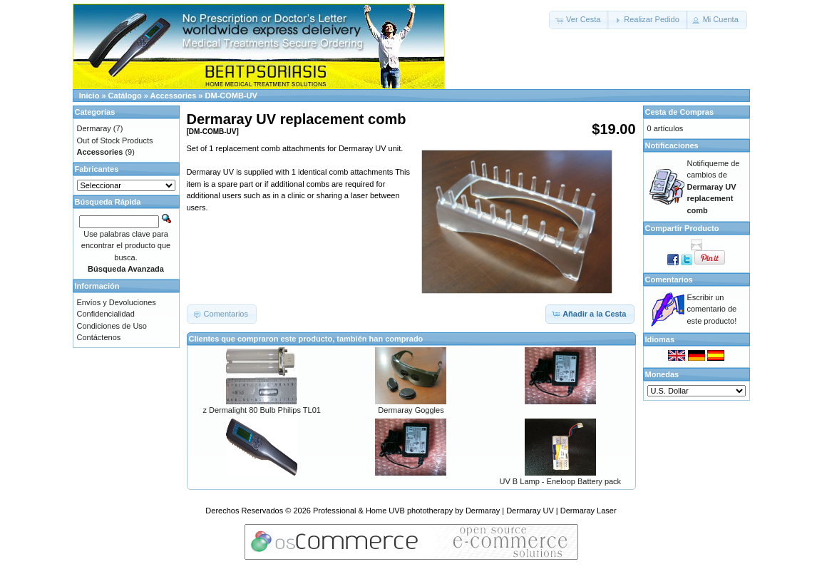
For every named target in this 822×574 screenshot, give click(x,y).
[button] (579, 20)
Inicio (89, 95)
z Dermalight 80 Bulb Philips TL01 (261, 410)
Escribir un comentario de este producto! (712, 309)
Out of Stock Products (115, 140)
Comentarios (669, 279)
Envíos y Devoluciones (116, 302)
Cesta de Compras (679, 112)
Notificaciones (672, 145)
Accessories (173, 95)
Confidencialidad (106, 313)
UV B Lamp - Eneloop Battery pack (561, 481)
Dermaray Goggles (410, 410)
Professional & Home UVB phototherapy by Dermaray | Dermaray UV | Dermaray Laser (465, 510)
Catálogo (125, 95)
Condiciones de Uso (112, 326)
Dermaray (94, 128)
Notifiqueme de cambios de (713, 187)
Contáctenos (99, 337)
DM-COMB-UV (231, 95)
